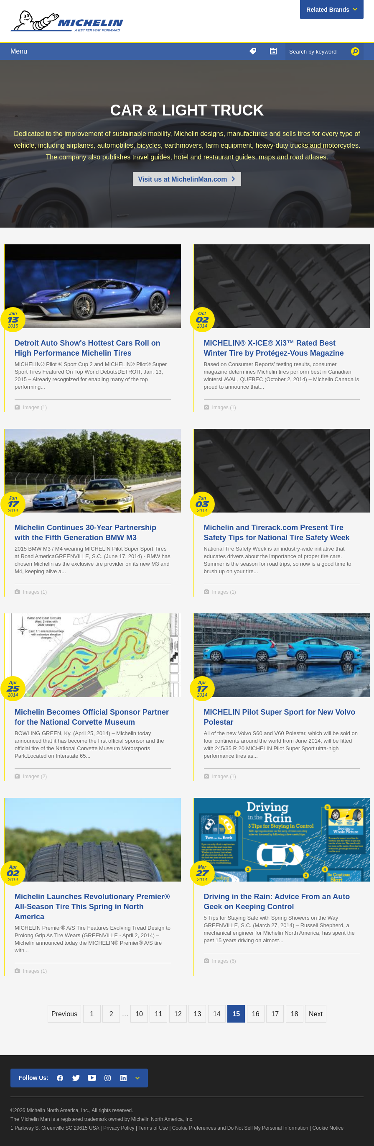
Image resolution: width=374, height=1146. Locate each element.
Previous (64, 1014)
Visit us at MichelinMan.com (182, 179)
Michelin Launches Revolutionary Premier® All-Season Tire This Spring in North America (92, 906)
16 (256, 1014)
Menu (18, 51)
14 (217, 1014)
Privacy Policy (119, 1128)
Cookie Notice (328, 1128)
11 (159, 1014)
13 (197, 1014)
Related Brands (327, 9)
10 (139, 1014)
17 (275, 1014)
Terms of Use (153, 1128)
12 (178, 1014)
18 (294, 1014)
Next (316, 1014)
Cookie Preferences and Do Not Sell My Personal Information (240, 1128)
